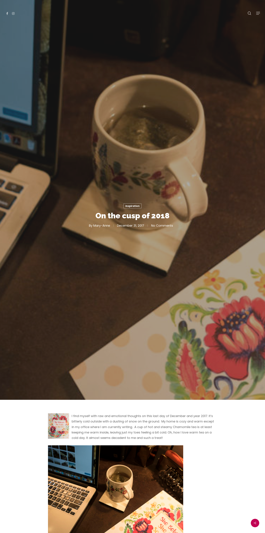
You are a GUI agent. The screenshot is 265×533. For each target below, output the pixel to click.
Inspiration (132, 206)
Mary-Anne (101, 225)
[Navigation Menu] (258, 13)
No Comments (162, 225)
